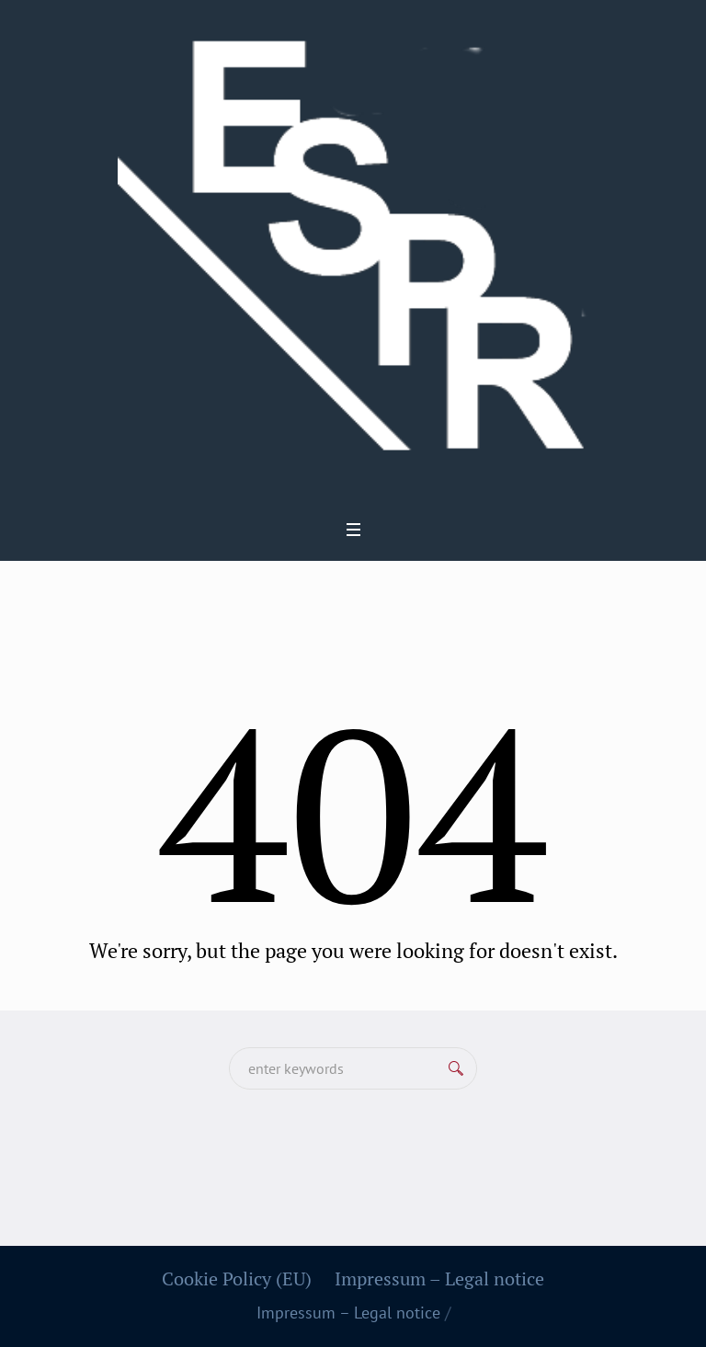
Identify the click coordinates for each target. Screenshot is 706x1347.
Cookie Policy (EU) (237, 1279)
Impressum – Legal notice (439, 1279)
